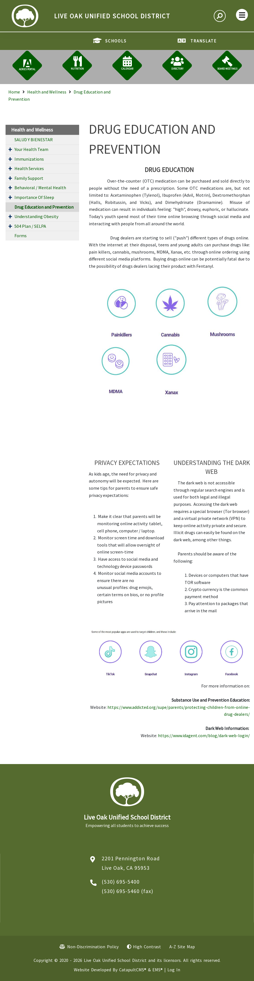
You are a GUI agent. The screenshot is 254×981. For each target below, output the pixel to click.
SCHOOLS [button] (116, 41)
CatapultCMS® (132, 969)
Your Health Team (31, 149)
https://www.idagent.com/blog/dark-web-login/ (204, 735)
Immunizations (29, 159)
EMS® (157, 969)
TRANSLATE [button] (203, 41)
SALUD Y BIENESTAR (33, 139)
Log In (173, 969)
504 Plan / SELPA (30, 226)
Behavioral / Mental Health (40, 187)
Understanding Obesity (36, 216)
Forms (20, 235)
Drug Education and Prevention (44, 207)
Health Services (29, 168)
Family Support (28, 178)
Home (14, 92)
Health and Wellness (46, 92)
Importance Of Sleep (34, 197)
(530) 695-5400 (121, 881)
